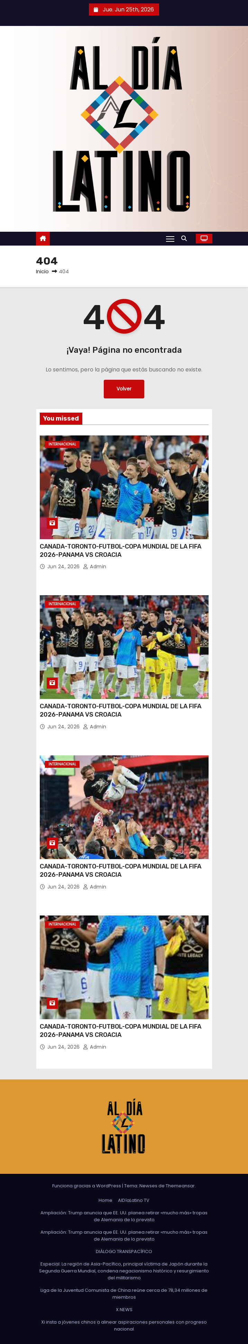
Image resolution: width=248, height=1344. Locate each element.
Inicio (42, 271)
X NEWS (124, 1309)
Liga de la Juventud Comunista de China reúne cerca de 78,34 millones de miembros (124, 1293)
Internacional (62, 444)
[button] (186, 238)
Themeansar (180, 1185)
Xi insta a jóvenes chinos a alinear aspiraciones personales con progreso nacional (124, 1325)
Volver (124, 389)
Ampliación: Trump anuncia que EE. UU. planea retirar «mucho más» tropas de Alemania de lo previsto (124, 1216)
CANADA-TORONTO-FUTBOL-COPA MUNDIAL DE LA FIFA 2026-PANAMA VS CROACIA (120, 551)
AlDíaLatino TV (133, 1200)
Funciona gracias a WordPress (87, 1185)
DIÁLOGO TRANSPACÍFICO (124, 1251)
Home (105, 1200)
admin (95, 566)
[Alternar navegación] (170, 238)
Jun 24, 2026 (64, 566)
